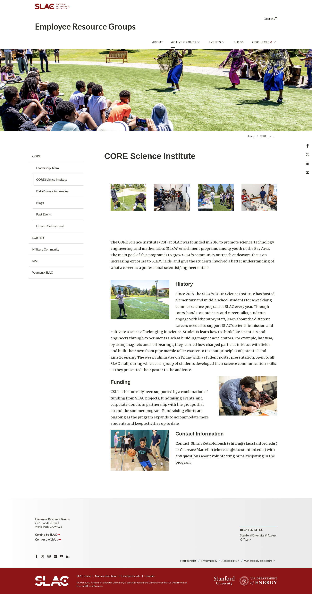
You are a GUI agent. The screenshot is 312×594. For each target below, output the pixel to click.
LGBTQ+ (38, 237)
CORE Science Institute (51, 179)
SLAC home (84, 576)
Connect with (48, 539)
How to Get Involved (50, 226)
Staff (188, 560)
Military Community (45, 249)
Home (250, 136)
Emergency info (131, 576)
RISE (35, 261)
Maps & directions (106, 576)
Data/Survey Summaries (52, 191)
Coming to (48, 534)
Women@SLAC (42, 272)
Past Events (44, 214)
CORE (263, 136)
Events (215, 42)
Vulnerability (259, 560)
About (157, 42)
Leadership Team (47, 168)
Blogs (239, 42)
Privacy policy (209, 560)
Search (271, 18)
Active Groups (183, 42)
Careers (150, 576)
